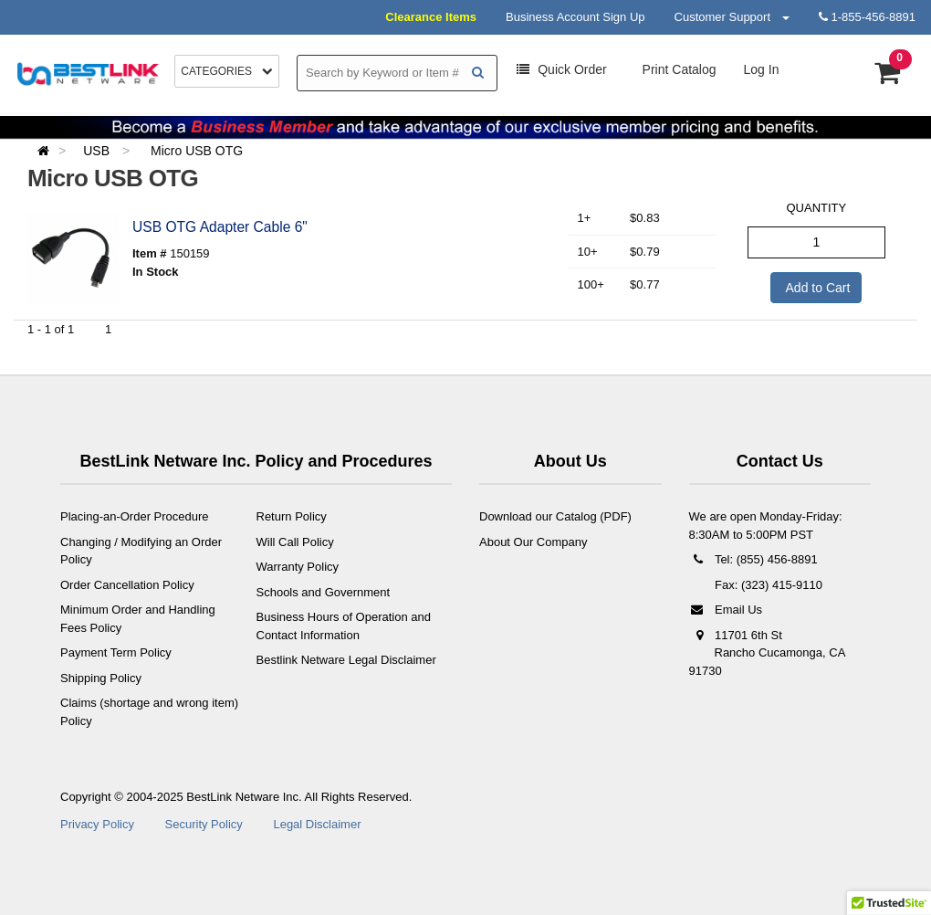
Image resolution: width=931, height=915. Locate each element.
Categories (227, 71)
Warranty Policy (298, 566)
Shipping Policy (100, 678)
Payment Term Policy (116, 652)
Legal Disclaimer (317, 824)
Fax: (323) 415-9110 (767, 585)
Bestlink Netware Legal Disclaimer (346, 660)
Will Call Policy (295, 542)
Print (678, 69)
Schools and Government (323, 592)
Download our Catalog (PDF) (555, 516)
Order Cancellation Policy (127, 585)
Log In (761, 69)
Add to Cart (816, 287)
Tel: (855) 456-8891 (753, 559)
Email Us (726, 609)
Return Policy (291, 516)
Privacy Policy (97, 824)
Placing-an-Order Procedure (134, 516)
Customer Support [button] (732, 17)
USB (98, 150)
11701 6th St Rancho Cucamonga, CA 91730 (767, 653)
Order (561, 69)
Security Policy (204, 824)
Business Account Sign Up (575, 17)
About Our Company (533, 542)
